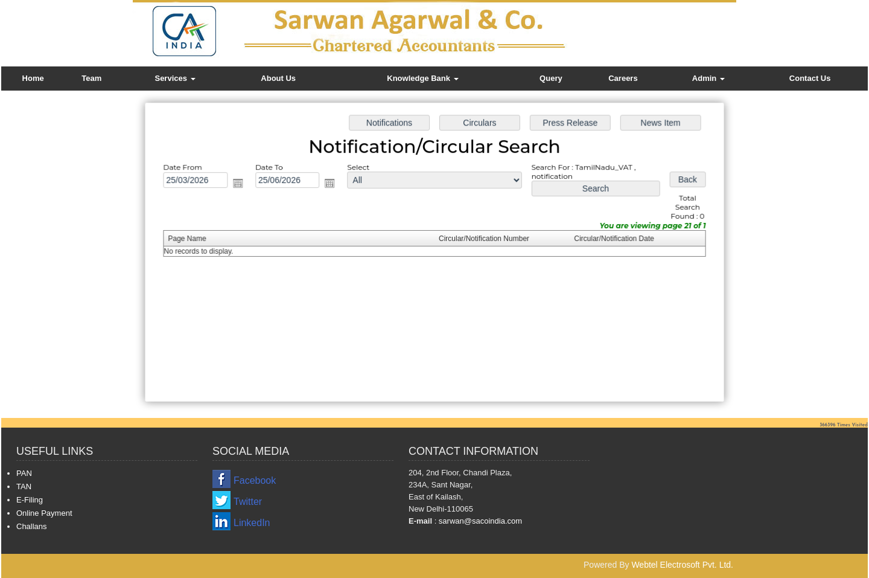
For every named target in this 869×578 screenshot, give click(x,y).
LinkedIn (252, 523)
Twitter (248, 501)
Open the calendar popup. (242, 184)
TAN (23, 486)
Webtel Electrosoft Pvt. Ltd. (682, 565)
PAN (24, 473)
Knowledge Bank (422, 78)
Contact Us (810, 78)
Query (551, 78)
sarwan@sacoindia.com (479, 520)
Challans (31, 526)
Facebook (255, 480)
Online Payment (44, 513)
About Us (278, 78)
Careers (622, 78)
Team (91, 78)
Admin (708, 78)
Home (33, 78)
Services (174, 78)
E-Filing (29, 499)
